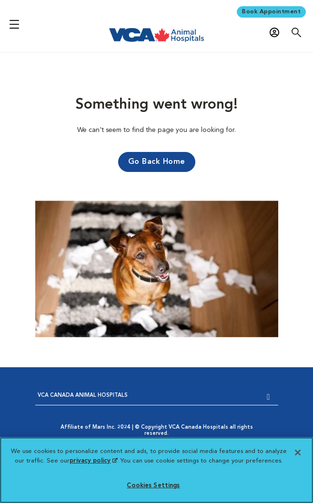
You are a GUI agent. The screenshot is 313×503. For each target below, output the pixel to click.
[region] (156, 470)
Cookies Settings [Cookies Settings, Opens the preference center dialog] (153, 486)
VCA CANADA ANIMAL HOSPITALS (83, 395)
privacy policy (93, 461)
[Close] (297, 452)
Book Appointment (271, 12)
